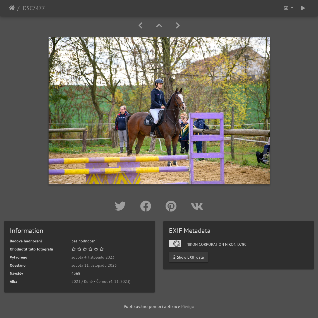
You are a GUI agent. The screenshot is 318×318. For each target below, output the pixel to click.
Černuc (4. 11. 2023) (113, 281)
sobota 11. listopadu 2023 (94, 265)
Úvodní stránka (12, 8)
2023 (75, 281)
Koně (88, 281)
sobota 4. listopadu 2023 (92, 257)
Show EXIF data (188, 257)
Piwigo (187, 306)
